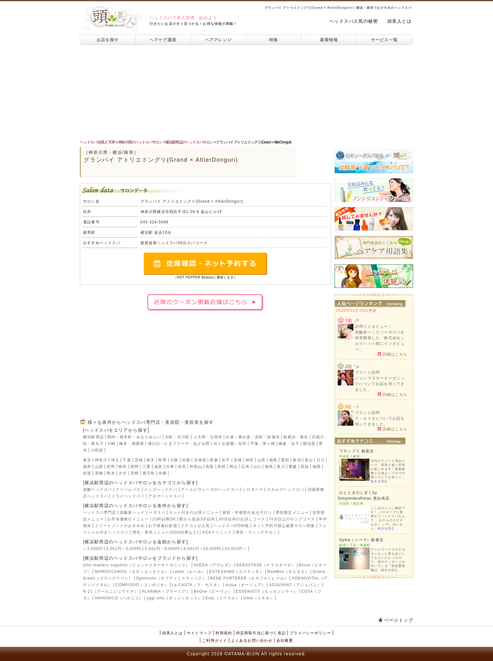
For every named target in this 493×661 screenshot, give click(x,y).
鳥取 (210, 466)
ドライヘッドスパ (128, 496)
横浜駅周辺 (93, 437)
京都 (186, 460)
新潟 (297, 460)
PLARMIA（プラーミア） (166, 591)
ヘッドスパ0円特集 (231, 526)
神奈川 (101, 460)
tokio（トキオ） (258, 598)
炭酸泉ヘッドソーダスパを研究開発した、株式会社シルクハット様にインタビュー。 (380, 340)
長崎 (99, 473)
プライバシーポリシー (310, 633)
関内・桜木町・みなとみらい (134, 437)
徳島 (269, 466)
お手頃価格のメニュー (128, 519)
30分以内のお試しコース (242, 519)
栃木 (151, 460)
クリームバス (128, 489)
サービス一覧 (384, 39)
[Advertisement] (246, 92)
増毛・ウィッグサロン (256, 532)
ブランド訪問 (367, 372)
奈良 (182, 466)
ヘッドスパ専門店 (99, 512)
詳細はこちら (392, 354)
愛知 (285, 460)
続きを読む (379, 481)
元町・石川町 (177, 437)
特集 (273, 39)
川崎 (111, 443)
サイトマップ (199, 633)
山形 (261, 460)
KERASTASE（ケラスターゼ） (266, 565)
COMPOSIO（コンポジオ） (142, 585)
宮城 (238, 460)
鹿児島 (148, 473)
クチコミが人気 (195, 526)
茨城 (139, 460)
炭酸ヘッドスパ (97, 489)
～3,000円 (92, 548)
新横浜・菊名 (295, 437)
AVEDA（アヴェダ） (213, 565)
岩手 (226, 460)
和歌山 (196, 466)
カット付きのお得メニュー (194, 512)
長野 (111, 466)
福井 (87, 466)
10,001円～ (236, 548)
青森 (214, 460)
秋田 (250, 460)
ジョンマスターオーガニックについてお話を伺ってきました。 (380, 384)
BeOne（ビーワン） (213, 591)
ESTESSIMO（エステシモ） (236, 571)
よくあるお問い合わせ (252, 640)
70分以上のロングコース (292, 519)
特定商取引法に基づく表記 (261, 633)
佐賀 (87, 473)
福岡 (317, 466)
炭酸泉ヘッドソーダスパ (142, 512)
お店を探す (108, 39)
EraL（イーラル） (222, 598)
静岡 (134, 466)
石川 (321, 460)
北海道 (200, 460)
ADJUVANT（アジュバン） (295, 585)
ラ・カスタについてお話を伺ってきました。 (380, 421)
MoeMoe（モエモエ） (288, 571)
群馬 (162, 460)
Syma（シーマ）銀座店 (361, 540)
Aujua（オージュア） (245, 585)
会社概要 (284, 640)
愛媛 (293, 466)
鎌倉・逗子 (289, 443)
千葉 (127, 460)
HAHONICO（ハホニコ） (119, 598)
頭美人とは (399, 21)
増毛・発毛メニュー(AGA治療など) (165, 532)
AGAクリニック (217, 532)
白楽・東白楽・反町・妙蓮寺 (253, 437)
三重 (146, 466)
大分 (123, 473)
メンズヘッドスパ (160, 489)
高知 (305, 466)
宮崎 (134, 473)
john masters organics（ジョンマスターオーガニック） (136, 565)
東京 (87, 460)
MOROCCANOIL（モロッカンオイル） (132, 571)
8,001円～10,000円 (202, 548)
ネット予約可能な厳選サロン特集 (284, 526)
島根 (222, 466)
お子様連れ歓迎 (162, 526)
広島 (245, 466)
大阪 (174, 460)
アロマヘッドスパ (164, 496)
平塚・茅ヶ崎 (262, 443)
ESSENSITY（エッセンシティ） (267, 591)
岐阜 (123, 466)
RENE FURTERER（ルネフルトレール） (249, 578)
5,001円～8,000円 (162, 548)
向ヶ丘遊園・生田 (230, 443)
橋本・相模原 (131, 443)
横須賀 (309, 443)
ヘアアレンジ (218, 39)
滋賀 (158, 466)
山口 (257, 466)
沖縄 (162, 473)
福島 (273, 460)
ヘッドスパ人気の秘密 (354, 21)
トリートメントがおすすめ (120, 526)
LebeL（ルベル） (189, 571)
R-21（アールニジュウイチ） (110, 591)
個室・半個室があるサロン (247, 512)
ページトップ (396, 620)
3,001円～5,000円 (123, 548)
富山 (309, 460)
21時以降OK (164, 519)
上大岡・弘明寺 (207, 437)
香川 (281, 466)
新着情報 (329, 39)
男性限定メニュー (292, 512)
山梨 (99, 466)
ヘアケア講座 (163, 39)
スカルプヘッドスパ (285, 489)
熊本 (111, 473)
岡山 (234, 466)
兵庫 (170, 466)
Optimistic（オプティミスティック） (171, 578)
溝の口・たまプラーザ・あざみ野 (179, 443)
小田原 (97, 450)
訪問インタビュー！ (373, 326)
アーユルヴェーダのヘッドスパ (210, 489)
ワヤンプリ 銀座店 (356, 451)
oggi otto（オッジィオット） (174, 598)
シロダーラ (252, 489)
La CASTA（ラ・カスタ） (197, 585)
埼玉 (115, 460)
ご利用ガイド (214, 640)
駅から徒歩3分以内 (197, 519)
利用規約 (223, 633)
